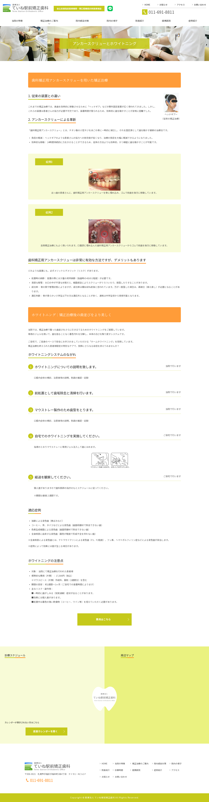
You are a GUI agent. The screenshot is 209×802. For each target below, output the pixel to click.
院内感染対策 (160, 763)
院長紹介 (106, 770)
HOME (104, 763)
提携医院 (136, 770)
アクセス (175, 770)
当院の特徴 (120, 763)
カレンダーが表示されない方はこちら (22, 722)
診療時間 (119, 770)
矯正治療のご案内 (140, 763)
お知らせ (106, 776)
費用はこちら (103, 619)
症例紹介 (158, 770)
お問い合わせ (121, 776)
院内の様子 (176, 763)
